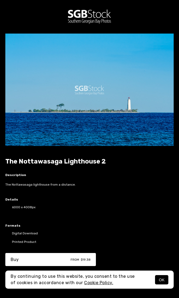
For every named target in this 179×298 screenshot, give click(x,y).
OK (162, 279)
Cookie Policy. (98, 282)
